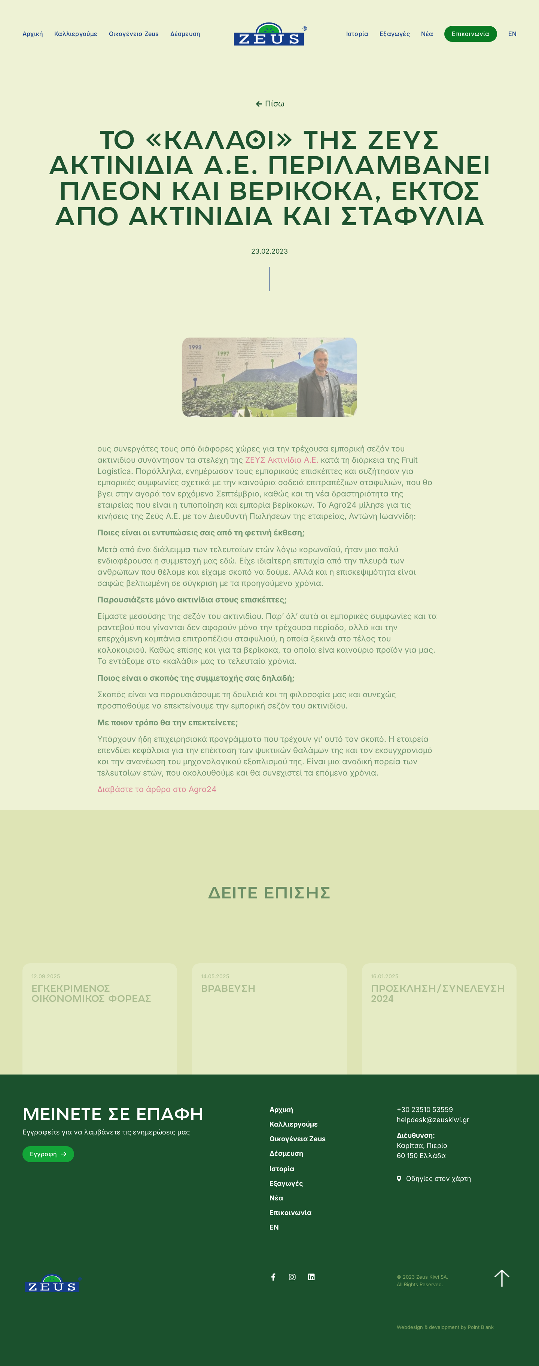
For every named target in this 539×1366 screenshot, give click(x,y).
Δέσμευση (185, 33)
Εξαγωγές (395, 33)
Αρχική (32, 33)
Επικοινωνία (470, 33)
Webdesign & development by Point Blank (445, 1327)
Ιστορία (357, 33)
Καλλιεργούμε (75, 33)
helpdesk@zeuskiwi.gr (433, 1120)
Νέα (427, 33)
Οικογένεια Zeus (134, 33)
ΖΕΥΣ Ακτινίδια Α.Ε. (282, 492)
